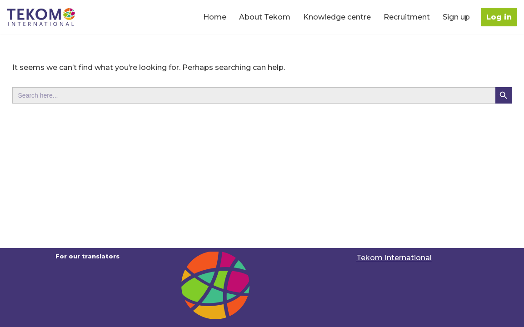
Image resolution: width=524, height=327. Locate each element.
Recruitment (407, 17)
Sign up (456, 17)
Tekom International (394, 257)
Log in (499, 17)
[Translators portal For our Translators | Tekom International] (41, 17)
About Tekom (264, 17)
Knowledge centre (337, 17)
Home (214, 17)
